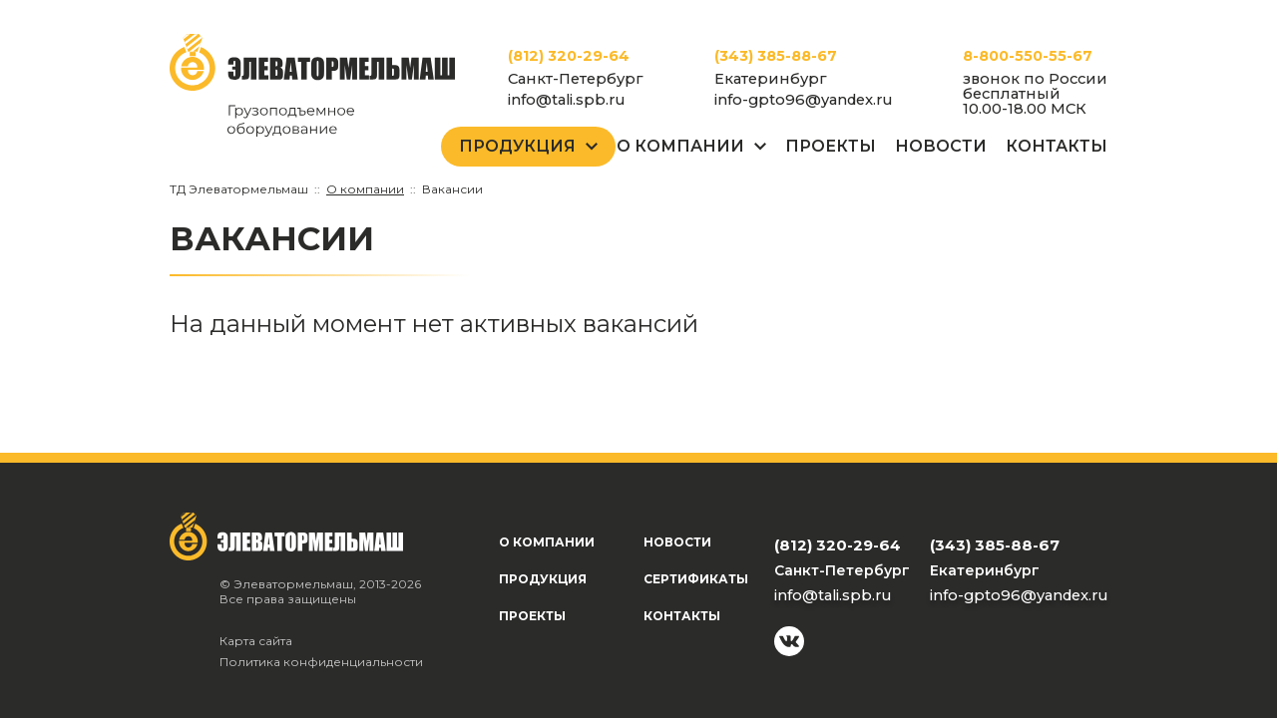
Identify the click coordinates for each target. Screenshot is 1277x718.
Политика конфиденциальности (321, 661)
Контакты (1056, 146)
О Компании (680, 146)
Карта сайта (255, 640)
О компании (547, 542)
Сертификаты (695, 578)
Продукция (517, 146)
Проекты (830, 146)
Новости (941, 146)
